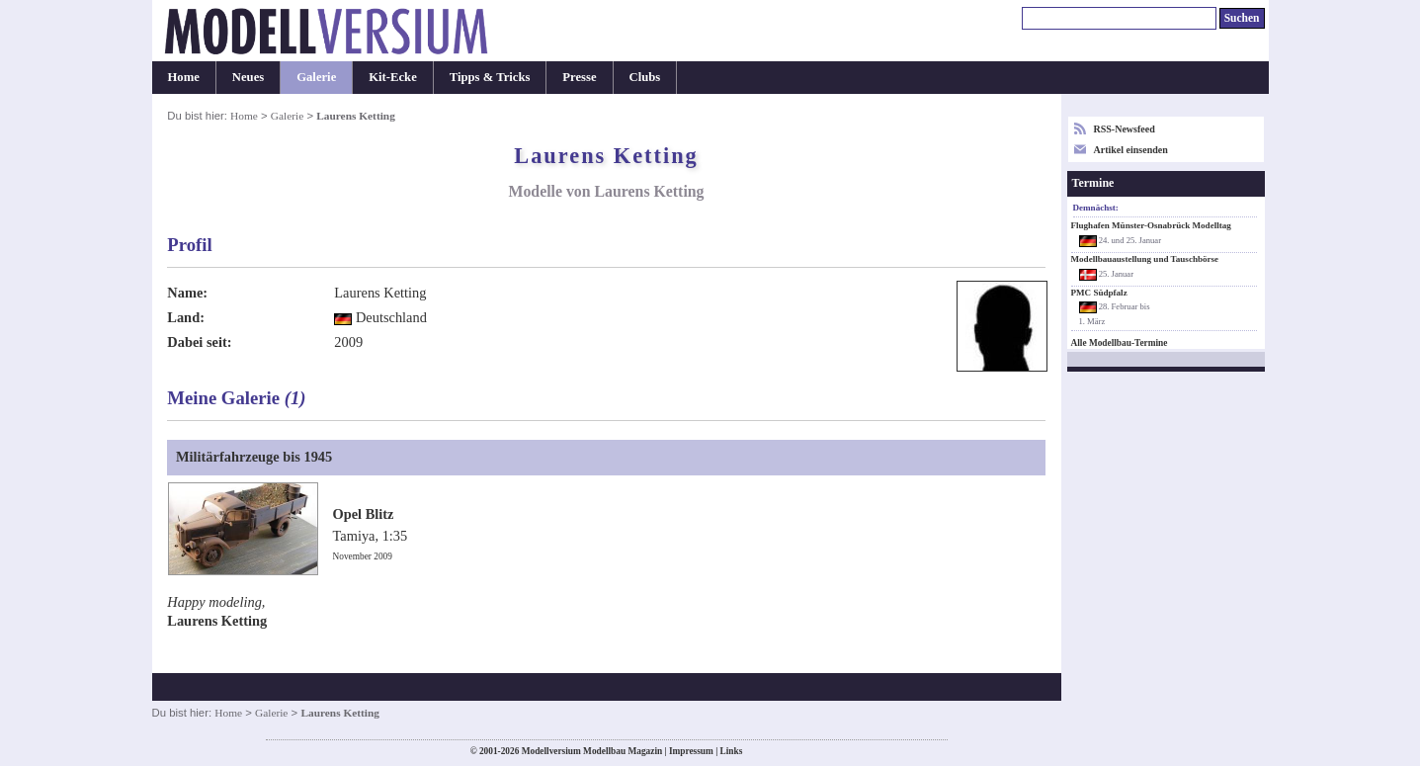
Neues (248, 77)
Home (184, 77)
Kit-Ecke (393, 77)
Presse (579, 77)
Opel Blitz (363, 514)
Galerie (316, 77)
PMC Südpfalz (1099, 293)
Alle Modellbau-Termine (1119, 343)
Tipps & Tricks (490, 77)
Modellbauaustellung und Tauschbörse (1145, 259)
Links (731, 751)
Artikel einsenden (1131, 149)
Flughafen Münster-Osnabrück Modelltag (1151, 225)
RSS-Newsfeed (1124, 129)
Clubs (645, 77)
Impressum (691, 751)
